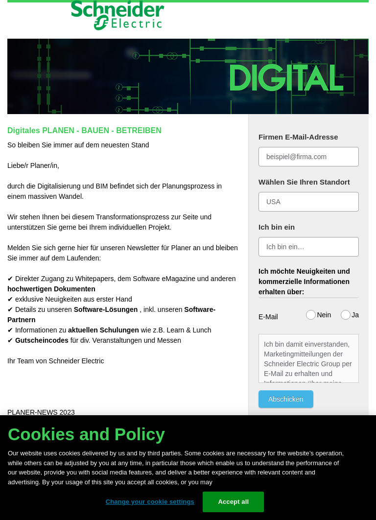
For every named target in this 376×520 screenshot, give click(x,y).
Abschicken (286, 399)
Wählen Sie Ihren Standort (304, 182)
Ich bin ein (276, 227)
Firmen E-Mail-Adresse (298, 137)
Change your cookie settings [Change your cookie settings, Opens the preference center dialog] (150, 501)
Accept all (233, 501)
